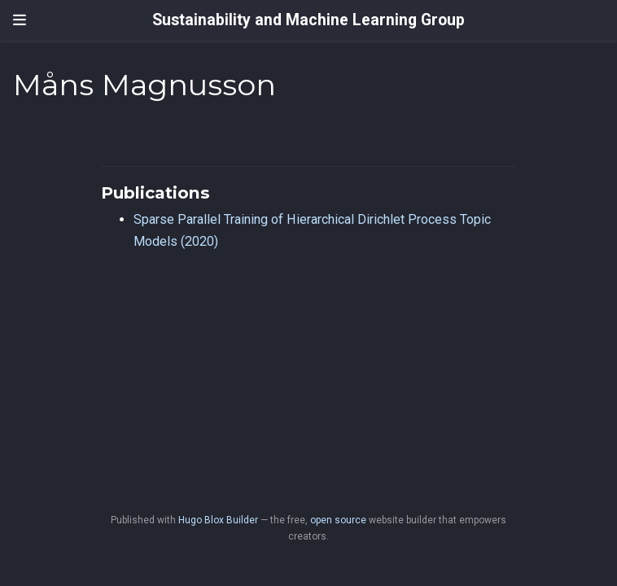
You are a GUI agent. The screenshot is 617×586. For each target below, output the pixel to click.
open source (338, 520)
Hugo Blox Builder (218, 520)
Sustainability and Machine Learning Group (308, 20)
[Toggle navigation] (19, 20)
